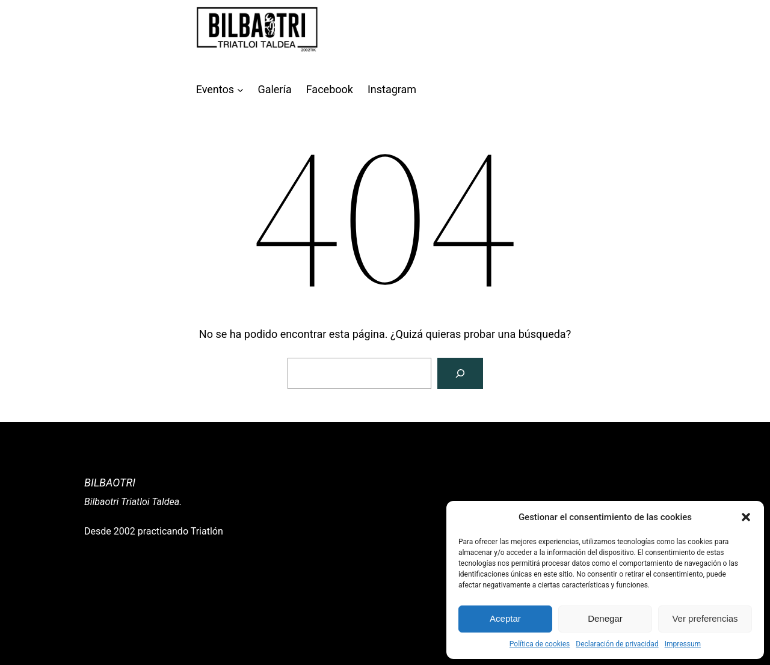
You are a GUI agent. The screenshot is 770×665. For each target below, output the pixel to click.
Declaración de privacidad (617, 644)
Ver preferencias (705, 618)
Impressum (683, 644)
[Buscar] (460, 373)
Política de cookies (540, 644)
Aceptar (505, 618)
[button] (746, 517)
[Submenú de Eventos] (240, 90)
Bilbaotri (109, 482)
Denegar (605, 618)
